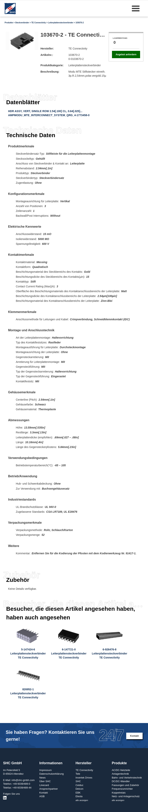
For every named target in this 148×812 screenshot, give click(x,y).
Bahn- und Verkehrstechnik (127, 777)
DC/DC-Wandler (121, 781)
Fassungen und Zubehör (125, 785)
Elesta (79, 796)
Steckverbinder (22, 23)
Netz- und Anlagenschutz (126, 796)
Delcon (79, 788)
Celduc (79, 785)
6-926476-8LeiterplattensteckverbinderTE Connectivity (109, 653)
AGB (42, 796)
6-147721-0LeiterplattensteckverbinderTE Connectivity (69, 653)
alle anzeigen (82, 800)
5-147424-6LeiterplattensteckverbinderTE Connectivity (28, 653)
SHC (78, 781)
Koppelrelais (119, 792)
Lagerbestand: (120, 38)
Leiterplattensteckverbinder (60, 23)
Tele (78, 773)
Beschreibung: (49, 71)
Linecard (44, 785)
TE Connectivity (38, 23)
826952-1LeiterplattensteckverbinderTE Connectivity (28, 693)
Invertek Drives (84, 777)
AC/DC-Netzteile (121, 770)
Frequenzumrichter (122, 788)
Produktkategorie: (52, 65)
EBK (78, 792)
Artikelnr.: (46, 54)
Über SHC (45, 781)
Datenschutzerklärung (51, 773)
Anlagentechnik (120, 773)
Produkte (9, 23)
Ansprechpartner (48, 788)
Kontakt (134, 736)
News (42, 777)
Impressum (45, 770)
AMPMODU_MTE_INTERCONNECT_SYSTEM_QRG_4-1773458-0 (48, 115)
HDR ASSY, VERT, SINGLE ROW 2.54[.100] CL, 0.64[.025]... (45, 111)
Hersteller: (47, 48)
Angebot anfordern (126, 54)
